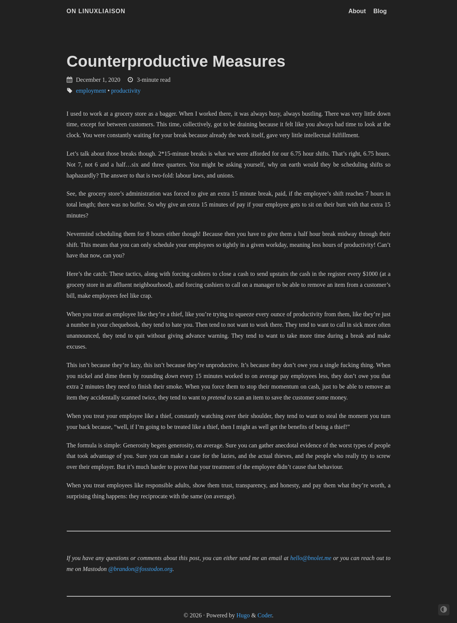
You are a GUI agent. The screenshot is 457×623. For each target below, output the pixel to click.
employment (91, 90)
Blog (380, 11)
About (357, 11)
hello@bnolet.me (310, 558)
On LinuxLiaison (96, 11)
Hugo (243, 615)
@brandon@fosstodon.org (140, 569)
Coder (264, 615)
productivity (126, 90)
